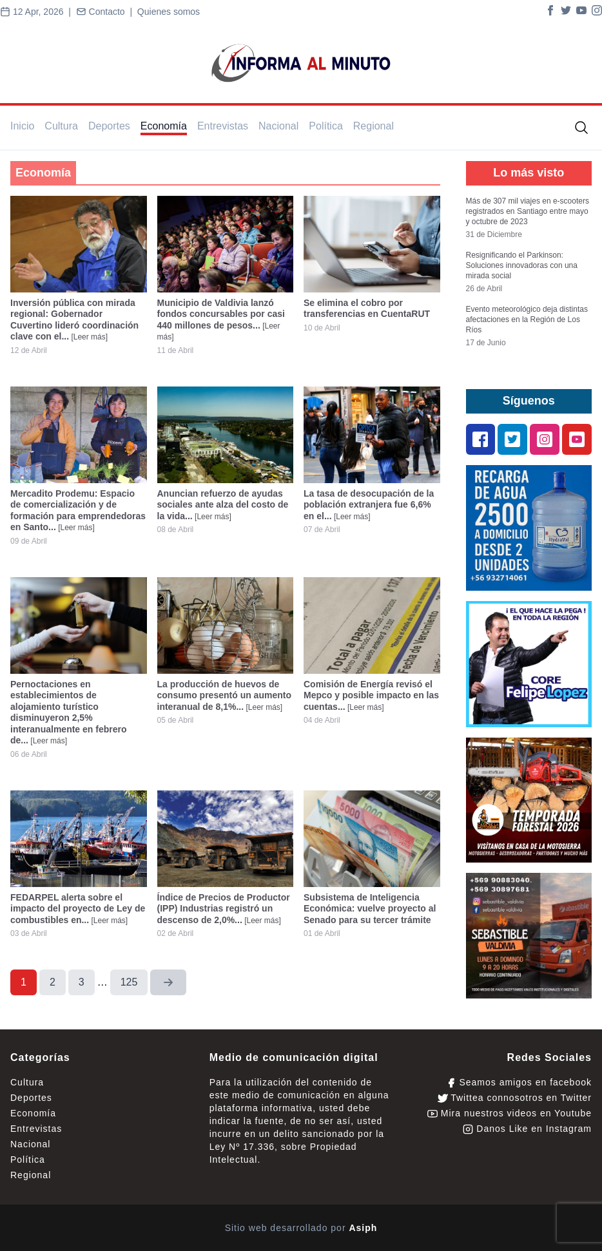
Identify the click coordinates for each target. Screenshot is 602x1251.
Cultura (61, 125)
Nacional (278, 125)
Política (325, 125)
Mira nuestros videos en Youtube (509, 1113)
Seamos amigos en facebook (519, 1082)
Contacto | (106, 11)
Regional (373, 125)
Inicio (22, 125)
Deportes (109, 125)
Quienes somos (168, 11)
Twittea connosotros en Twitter (515, 1098)
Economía (164, 125)
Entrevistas (222, 125)
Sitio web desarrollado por (301, 1228)
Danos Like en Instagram (527, 1128)
